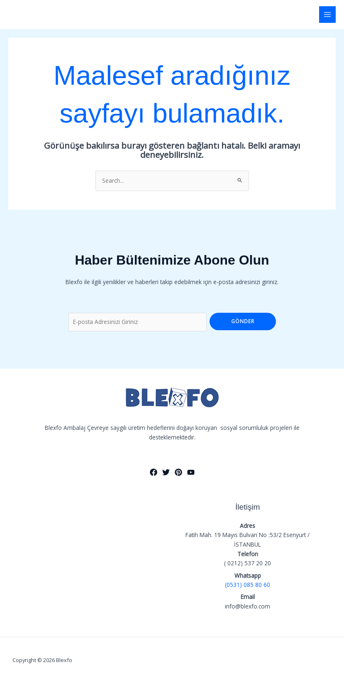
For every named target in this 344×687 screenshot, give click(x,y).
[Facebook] (153, 472)
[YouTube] (191, 472)
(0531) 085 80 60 (247, 585)
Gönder (242, 321)
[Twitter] (166, 472)
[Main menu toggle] (327, 14)
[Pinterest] (178, 472)
